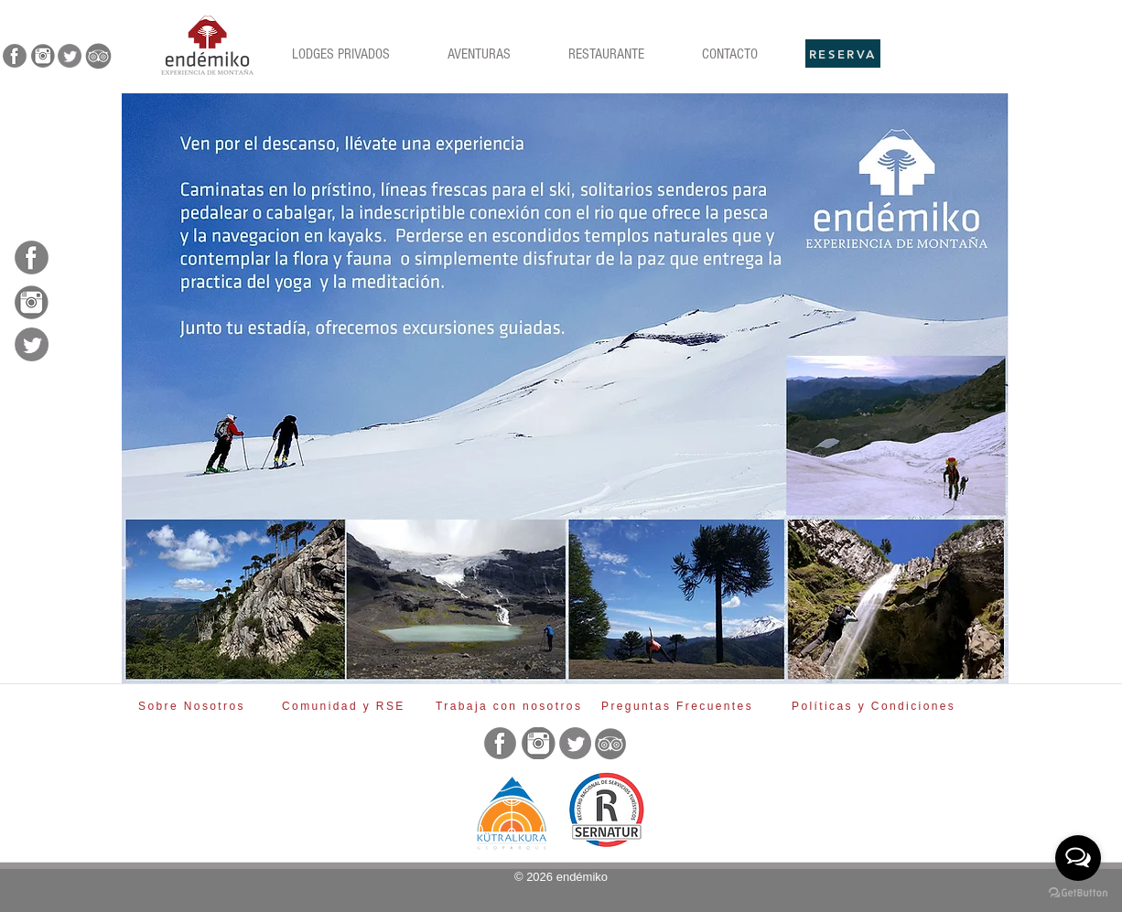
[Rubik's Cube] (207, 45)
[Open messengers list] (1078, 858)
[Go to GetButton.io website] (1078, 893)
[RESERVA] (842, 53)
